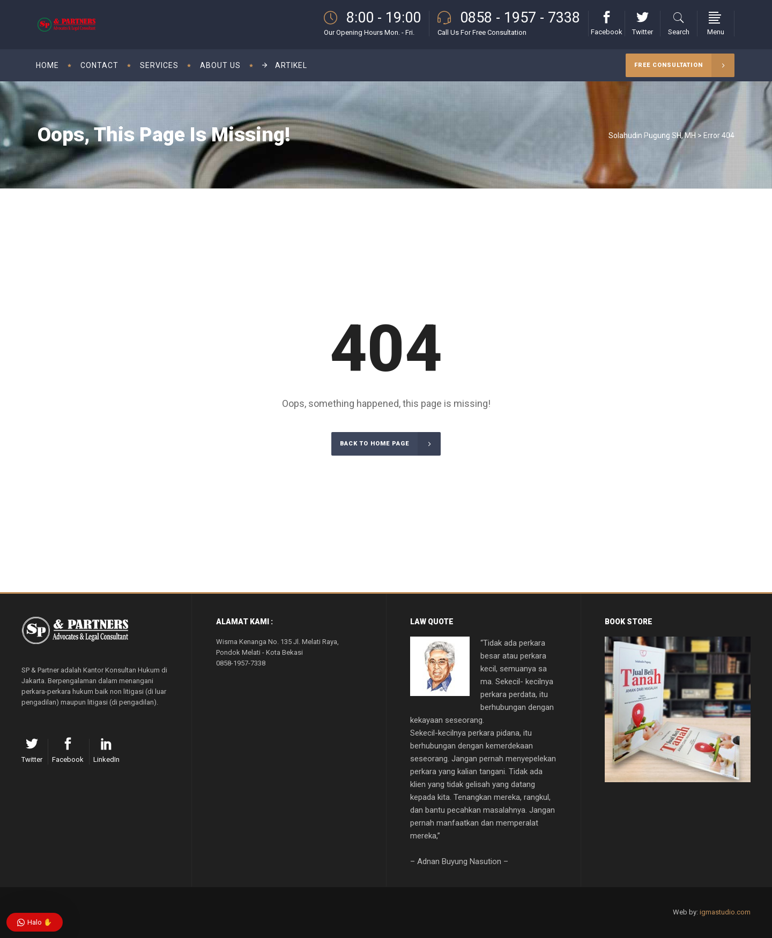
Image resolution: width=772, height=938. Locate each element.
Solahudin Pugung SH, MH (652, 135)
